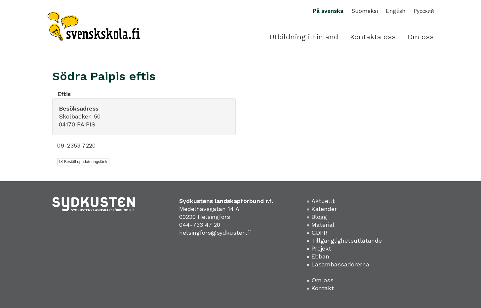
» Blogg (316, 216)
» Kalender (321, 208)
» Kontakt (320, 288)
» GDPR (317, 232)
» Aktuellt (320, 200)
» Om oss (320, 280)
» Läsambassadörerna (337, 264)
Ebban (320, 256)
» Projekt (318, 248)
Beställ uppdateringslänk (83, 161)
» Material (320, 224)
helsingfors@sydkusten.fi (215, 232)
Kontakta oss (373, 37)
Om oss (421, 37)
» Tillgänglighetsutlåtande (344, 240)
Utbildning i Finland (303, 37)
